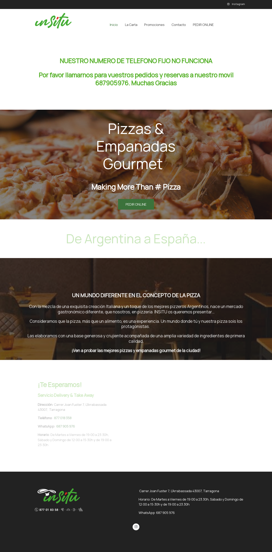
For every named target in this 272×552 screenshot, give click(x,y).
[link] (50, 24)
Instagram (238, 4)
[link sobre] (79, 500)
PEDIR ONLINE (136, 204)
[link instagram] (136, 526)
